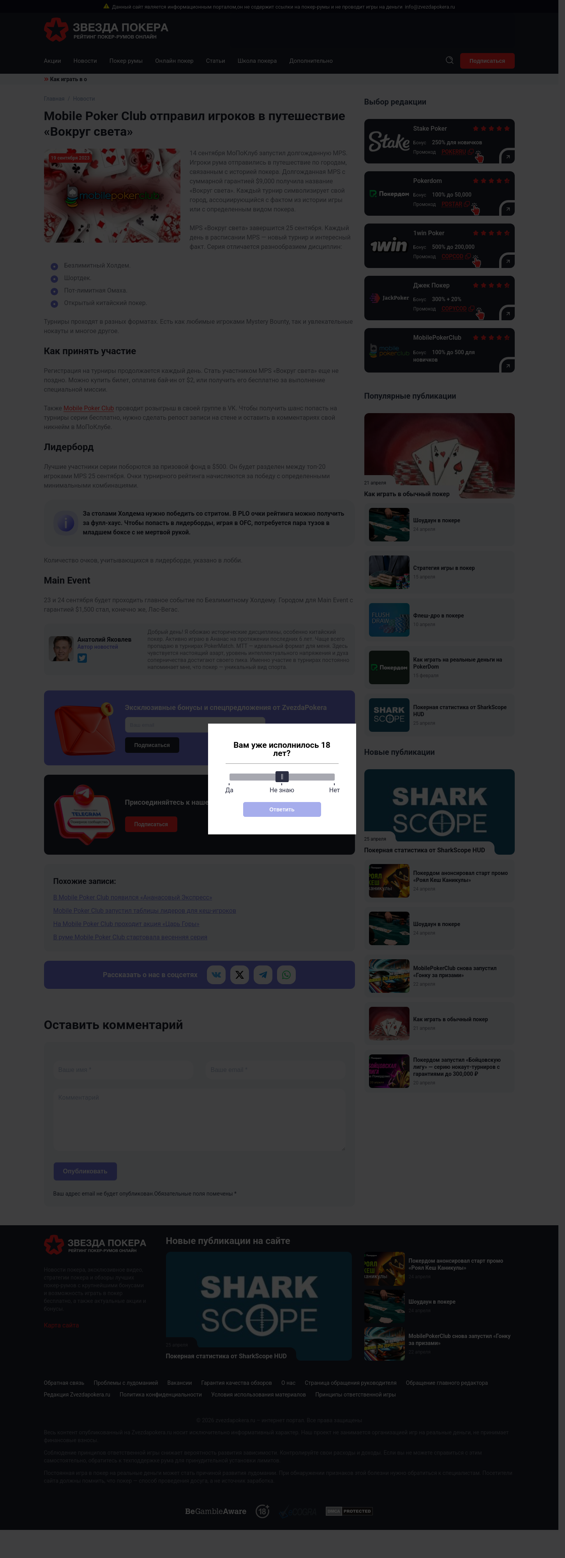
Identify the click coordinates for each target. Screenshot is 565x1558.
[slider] (282, 776)
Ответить (282, 809)
